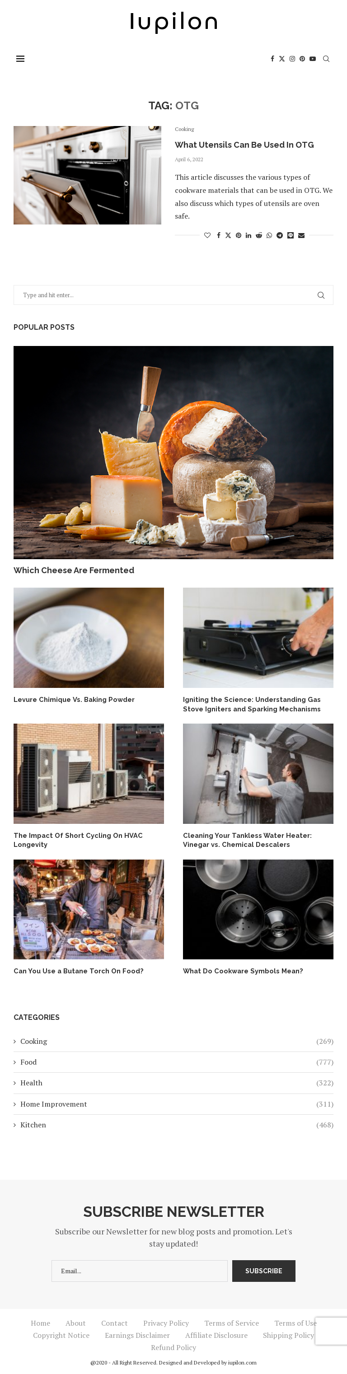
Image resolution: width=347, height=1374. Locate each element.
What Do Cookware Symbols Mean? (239, 969)
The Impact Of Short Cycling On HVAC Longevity (73, 839)
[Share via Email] (301, 235)
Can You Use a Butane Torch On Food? (74, 969)
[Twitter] (284, 59)
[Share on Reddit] (259, 235)
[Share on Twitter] (228, 235)
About (76, 1321)
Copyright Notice (61, 1333)
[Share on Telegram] (280, 235)
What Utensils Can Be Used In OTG (244, 145)
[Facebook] (275, 59)
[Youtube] (315, 59)
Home (40, 1321)
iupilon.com (242, 1360)
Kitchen (176, 1123)
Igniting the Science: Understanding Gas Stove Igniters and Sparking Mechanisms (249, 704)
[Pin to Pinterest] (238, 235)
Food (176, 1060)
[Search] (328, 59)
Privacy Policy (166, 1321)
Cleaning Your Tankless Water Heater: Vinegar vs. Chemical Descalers (245, 839)
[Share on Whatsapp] (269, 235)
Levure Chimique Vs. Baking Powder (72, 699)
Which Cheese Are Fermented (74, 570)
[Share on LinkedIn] (248, 235)
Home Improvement (176, 1102)
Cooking (176, 1039)
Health (176, 1081)
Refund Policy (173, 1346)
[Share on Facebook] (218, 235)
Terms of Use (295, 1321)
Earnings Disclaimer (137, 1333)
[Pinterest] (305, 59)
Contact (114, 1321)
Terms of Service (231, 1321)
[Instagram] (295, 59)
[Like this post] (207, 235)
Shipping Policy (288, 1333)
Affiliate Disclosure (216, 1333)
